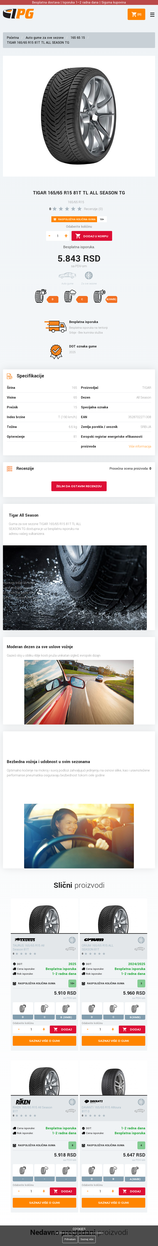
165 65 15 (78, 37)
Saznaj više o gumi (44, 1041)
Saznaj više (87, 1239)
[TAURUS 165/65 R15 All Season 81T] (44, 916)
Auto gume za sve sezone (45, 37)
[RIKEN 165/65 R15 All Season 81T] (44, 1078)
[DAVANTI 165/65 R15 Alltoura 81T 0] (113, 1078)
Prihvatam (70, 1239)
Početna (13, 37)
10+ (72, 983)
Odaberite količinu (79, 226)
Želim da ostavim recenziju (79, 486)
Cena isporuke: (26, 969)
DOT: (20, 964)
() (138, 14)
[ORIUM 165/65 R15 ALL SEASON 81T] (113, 916)
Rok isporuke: (25, 974)
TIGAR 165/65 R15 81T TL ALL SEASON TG (38, 42)
